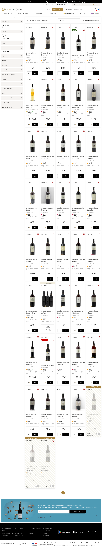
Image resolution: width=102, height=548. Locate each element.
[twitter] (90, 532)
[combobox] (95, 5)
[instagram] (92, 532)
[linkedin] (97, 532)
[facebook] (88, 532)
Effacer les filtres (12, 18)
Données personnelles (25, 544)
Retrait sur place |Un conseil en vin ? (51, 4)
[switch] (98, 434)
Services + (54, 13)
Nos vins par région (24, 13)
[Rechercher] (33, 9)
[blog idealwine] (99, 532)
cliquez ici (45, 4)
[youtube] (95, 532)
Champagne (82, 2)
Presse (31, 533)
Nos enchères (40, 13)
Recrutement (19, 528)
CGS (20, 544)
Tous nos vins (7, 13)
